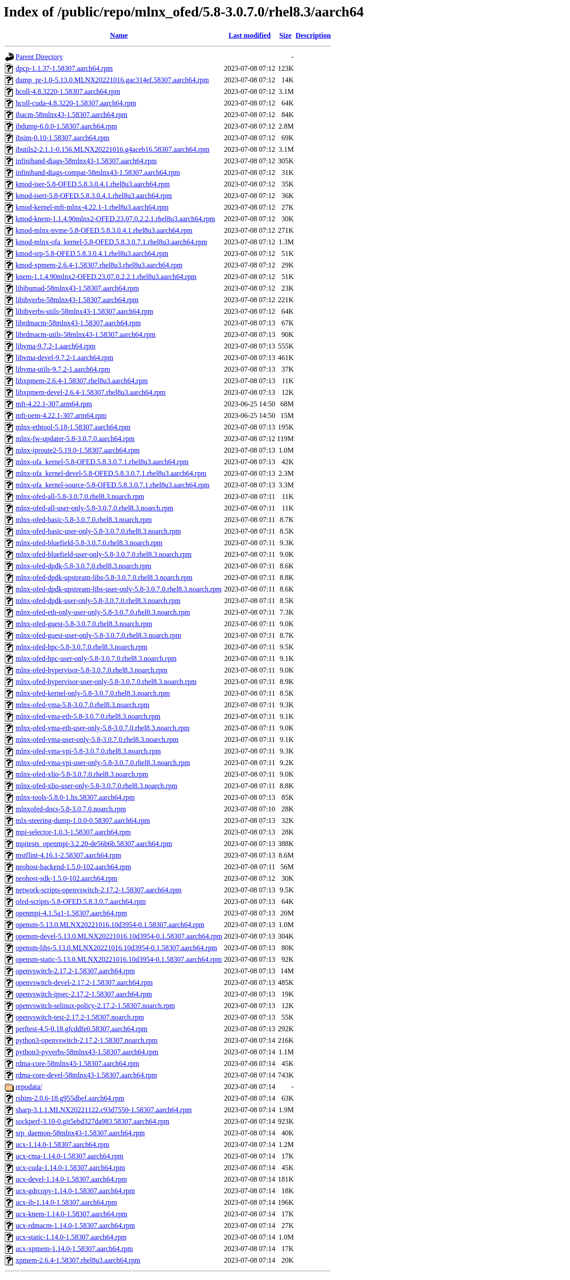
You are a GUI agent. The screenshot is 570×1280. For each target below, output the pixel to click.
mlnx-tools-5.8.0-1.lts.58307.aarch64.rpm (75, 797)
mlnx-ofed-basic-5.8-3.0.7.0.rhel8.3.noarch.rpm (84, 519)
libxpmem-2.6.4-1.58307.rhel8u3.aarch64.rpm (82, 381)
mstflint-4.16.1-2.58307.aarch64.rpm (68, 855)
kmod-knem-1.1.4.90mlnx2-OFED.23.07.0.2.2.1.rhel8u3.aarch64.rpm (115, 219)
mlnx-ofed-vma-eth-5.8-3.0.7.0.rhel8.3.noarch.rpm (88, 716)
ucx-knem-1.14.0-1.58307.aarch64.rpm (71, 1214)
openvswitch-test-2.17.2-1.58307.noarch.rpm (80, 1017)
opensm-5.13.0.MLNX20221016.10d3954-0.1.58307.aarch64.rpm (110, 924)
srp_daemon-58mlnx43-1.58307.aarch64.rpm (80, 1133)
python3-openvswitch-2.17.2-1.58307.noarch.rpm (87, 1040)
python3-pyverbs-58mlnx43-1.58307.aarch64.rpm (87, 1052)
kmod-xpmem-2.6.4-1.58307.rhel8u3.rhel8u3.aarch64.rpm (99, 265)
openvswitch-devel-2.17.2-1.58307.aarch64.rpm (84, 982)
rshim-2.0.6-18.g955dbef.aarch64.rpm (70, 1098)
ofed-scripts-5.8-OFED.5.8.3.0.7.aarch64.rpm (81, 901)
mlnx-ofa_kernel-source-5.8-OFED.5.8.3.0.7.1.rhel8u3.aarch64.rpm (112, 485)
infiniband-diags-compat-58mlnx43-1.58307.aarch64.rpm (98, 172)
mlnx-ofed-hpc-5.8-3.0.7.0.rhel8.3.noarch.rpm (81, 647)
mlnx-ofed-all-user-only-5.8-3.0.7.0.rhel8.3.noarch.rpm (94, 508)
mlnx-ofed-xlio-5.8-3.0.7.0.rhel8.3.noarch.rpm (82, 774)
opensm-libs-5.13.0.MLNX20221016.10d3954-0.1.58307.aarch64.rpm (116, 948)
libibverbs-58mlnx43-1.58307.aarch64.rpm (77, 300)
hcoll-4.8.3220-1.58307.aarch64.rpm (68, 91)
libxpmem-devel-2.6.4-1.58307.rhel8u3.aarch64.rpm (91, 392)
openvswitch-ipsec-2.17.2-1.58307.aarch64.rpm (84, 994)
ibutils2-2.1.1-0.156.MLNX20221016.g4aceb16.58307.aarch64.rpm (112, 149)
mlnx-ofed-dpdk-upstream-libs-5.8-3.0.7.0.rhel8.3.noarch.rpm (104, 577)
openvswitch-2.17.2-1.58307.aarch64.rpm (75, 971)
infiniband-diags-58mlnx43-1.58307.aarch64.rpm (86, 161)
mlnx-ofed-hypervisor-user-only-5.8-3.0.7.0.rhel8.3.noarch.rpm (106, 681)
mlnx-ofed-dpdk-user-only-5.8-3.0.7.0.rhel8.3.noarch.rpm (98, 600)
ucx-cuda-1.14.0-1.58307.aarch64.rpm (70, 1167)
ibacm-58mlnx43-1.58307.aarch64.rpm (71, 114)
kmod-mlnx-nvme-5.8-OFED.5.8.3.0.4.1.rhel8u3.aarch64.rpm (104, 230)
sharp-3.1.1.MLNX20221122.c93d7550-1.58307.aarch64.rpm (103, 1110)
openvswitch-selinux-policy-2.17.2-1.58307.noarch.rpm (95, 1005)
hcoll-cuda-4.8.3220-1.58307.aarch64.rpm (76, 103)
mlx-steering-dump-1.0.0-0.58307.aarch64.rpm (83, 820)
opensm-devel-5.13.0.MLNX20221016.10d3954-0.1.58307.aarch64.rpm (119, 936)
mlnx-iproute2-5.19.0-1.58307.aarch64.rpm (78, 450)
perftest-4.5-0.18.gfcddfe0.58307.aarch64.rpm (81, 1029)
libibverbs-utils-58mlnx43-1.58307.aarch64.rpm (84, 311)
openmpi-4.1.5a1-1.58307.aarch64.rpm (71, 913)
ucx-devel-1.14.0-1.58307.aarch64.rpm (71, 1179)
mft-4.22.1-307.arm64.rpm (54, 404)
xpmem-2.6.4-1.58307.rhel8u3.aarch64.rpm (78, 1260)
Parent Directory (39, 57)
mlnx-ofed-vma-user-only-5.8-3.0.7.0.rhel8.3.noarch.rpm (97, 739)
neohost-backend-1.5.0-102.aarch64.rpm (73, 867)
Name (119, 35)
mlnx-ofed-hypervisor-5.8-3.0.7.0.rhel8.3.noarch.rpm (91, 670)
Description (313, 35)
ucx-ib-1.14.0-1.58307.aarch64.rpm (66, 1202)
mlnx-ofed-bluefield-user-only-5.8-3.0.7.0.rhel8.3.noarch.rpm (103, 554)
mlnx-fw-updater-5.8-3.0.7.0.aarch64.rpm (75, 438)
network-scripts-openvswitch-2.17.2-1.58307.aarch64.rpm (99, 890)
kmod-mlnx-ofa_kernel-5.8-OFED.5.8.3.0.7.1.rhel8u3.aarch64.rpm (111, 242)
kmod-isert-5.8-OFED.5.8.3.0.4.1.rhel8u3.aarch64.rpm (94, 195)
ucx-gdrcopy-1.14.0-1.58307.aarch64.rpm (75, 1191)
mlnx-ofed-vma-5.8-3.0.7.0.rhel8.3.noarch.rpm (82, 705)
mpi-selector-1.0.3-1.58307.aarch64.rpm (73, 832)
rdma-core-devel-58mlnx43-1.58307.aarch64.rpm (86, 1075)
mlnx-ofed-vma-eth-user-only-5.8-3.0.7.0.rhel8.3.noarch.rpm (103, 728)
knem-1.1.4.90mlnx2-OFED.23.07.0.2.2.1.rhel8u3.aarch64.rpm (106, 276)
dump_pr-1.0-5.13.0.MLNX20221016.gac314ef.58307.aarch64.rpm (112, 80)
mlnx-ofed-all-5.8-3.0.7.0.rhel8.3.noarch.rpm (80, 496)
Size (285, 35)
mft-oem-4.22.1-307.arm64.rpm (61, 415)
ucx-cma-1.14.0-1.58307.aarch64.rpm (69, 1156)
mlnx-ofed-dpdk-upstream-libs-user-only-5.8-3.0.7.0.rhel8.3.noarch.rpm (119, 589)
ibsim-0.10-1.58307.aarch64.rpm (63, 138)
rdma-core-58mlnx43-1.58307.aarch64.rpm (77, 1063)
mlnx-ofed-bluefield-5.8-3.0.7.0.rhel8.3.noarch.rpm (89, 543)
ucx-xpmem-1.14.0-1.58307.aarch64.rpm (74, 1248)
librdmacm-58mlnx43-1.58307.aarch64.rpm (78, 323)
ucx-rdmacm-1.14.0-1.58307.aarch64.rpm (75, 1225)
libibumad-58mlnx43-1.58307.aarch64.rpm (77, 288)
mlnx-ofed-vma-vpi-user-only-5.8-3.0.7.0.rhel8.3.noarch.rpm (103, 762)
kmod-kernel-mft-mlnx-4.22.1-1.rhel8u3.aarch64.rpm (92, 207)
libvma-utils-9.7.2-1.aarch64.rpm (63, 369)
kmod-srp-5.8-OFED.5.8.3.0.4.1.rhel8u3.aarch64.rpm (92, 253)
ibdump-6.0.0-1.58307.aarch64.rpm (66, 126)
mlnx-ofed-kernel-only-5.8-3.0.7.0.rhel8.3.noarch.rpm (93, 693)
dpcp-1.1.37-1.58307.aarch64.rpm (64, 68)
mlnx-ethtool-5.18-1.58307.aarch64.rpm (73, 427)
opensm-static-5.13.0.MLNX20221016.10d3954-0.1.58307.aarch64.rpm (119, 959)
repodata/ (29, 1086)
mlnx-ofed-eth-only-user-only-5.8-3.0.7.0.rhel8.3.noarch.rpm (103, 612)
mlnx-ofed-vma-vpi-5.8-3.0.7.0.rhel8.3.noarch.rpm (88, 751)
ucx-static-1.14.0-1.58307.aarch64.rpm (71, 1237)
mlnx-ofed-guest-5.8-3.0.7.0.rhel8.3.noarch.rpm (84, 624)
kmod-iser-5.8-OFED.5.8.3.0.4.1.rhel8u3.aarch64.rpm (93, 184)
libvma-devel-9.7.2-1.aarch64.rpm (64, 357)
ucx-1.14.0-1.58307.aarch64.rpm (62, 1144)
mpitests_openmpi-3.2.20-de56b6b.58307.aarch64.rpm (94, 843)
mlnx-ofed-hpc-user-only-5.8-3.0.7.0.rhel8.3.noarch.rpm (96, 658)
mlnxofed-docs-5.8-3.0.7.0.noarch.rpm (71, 809)
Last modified (249, 35)
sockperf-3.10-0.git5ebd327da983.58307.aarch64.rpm (92, 1121)
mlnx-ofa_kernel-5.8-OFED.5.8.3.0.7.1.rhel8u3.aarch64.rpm (102, 462)
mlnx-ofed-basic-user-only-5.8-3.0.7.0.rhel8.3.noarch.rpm (98, 531)
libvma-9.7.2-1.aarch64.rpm (56, 346)
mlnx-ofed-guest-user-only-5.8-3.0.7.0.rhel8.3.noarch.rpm (98, 635)
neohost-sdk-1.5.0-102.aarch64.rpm (66, 878)
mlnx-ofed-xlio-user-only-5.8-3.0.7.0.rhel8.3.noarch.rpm (96, 786)
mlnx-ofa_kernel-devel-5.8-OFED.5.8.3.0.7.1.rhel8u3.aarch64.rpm (111, 473)
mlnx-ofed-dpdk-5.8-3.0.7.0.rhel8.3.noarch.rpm (83, 566)
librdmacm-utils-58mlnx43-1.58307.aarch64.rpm (85, 334)
